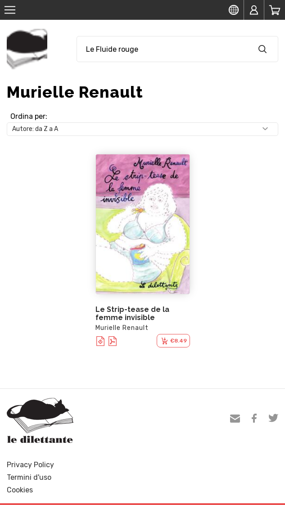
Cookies (20, 490)
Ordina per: (28, 116)
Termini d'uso (29, 477)
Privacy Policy (30, 464)
